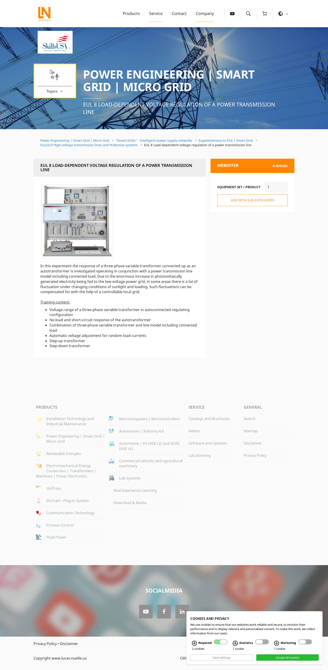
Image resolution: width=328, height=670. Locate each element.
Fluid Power (56, 537)
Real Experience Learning (135, 490)
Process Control (60, 525)
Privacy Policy (255, 455)
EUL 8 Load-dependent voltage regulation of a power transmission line (179, 108)
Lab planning (199, 455)
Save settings (221, 657)
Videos (194, 430)
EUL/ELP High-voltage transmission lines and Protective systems (89, 145)
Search (249, 418)
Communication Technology (70, 512)
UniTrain (53, 488)
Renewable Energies (63, 453)
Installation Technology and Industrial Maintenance (70, 421)
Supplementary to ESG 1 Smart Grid (225, 140)
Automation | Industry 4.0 (141, 431)
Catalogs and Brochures (209, 418)
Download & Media (130, 502)
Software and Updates (207, 443)
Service (156, 13)
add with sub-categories (252, 200)
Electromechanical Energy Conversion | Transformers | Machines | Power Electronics (66, 471)
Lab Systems (129, 478)
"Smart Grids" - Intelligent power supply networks (154, 140)
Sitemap (251, 430)
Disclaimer (253, 443)
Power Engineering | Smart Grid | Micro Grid (169, 80)
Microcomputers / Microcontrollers (149, 418)
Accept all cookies (287, 657)
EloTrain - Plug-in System (67, 500)
